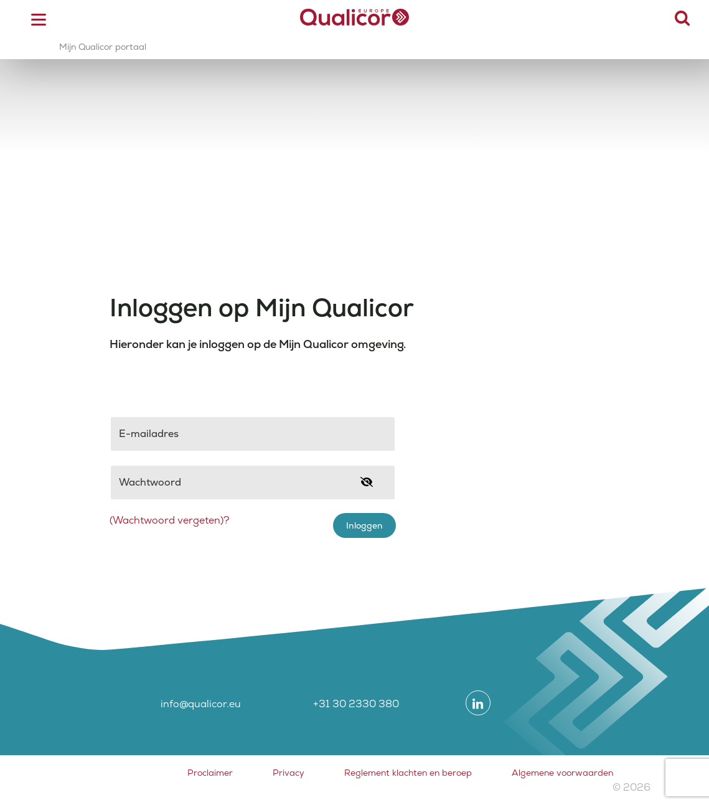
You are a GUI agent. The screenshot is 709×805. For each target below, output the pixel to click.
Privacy (288, 772)
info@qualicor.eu (201, 703)
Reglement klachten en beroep (408, 772)
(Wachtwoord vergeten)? (170, 520)
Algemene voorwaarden (562, 772)
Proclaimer (210, 772)
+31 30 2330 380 (356, 703)
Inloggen (364, 525)
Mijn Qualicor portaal (102, 46)
